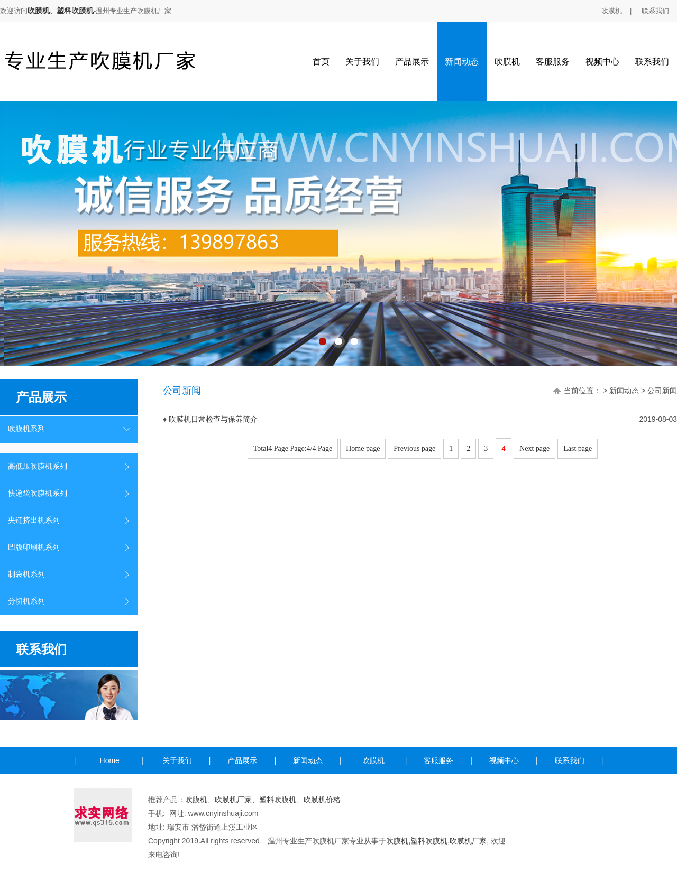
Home (110, 760)
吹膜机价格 (322, 799)
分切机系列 (26, 601)
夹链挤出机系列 (34, 520)
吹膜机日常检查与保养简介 (213, 419)
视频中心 (602, 61)
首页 (321, 61)
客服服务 (553, 61)
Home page (363, 448)
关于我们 (362, 61)
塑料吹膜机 (75, 10)
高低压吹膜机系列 (37, 466)
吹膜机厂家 (233, 799)
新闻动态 (462, 61)
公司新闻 (662, 390)
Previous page (414, 448)
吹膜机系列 (26, 429)
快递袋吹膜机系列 (37, 493)
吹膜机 (39, 10)
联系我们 (655, 11)
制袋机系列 (26, 574)
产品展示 (412, 61)
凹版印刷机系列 (34, 547)
